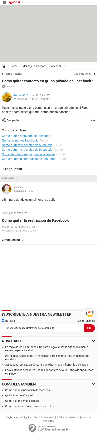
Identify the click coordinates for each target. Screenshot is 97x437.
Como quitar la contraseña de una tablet (29, 159)
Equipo (28, 417)
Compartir (13, 120)
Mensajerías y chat (33, 66)
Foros (14, 66)
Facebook (55, 66)
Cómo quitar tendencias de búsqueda (27, 145)
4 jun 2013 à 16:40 (39, 98)
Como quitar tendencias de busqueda (27, 149)
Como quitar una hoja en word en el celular (30, 406)
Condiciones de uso (44, 417)
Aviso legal (48, 421)
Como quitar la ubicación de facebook (27, 390)
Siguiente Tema (82, 73)
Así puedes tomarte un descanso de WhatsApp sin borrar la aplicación (46, 364)
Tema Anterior (14, 73)
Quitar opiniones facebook (20, 140)
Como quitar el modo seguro (22, 400)
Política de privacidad (67, 417)
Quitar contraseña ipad (19, 395)
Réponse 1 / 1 (11, 178)
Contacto (86, 417)
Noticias (8, 320)
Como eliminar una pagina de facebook (28, 154)
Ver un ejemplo (86, 320)
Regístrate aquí (14, 417)
